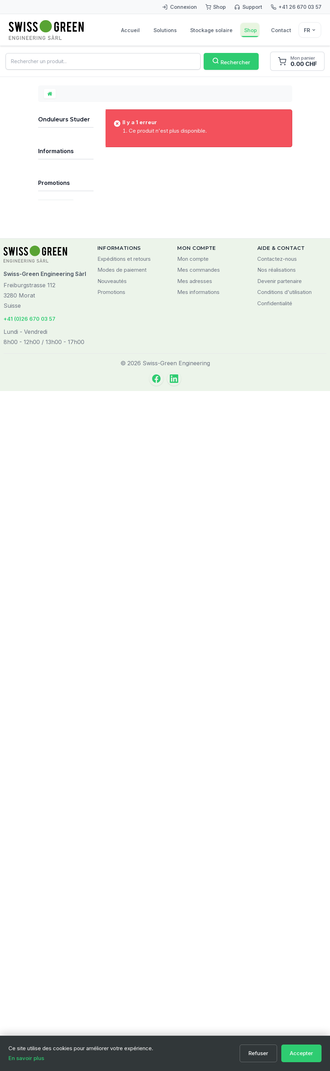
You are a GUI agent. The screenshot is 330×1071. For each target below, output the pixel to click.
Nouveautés (112, 961)
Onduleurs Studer (56, 379)
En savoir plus (26, 1058)
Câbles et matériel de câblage (55, 444)
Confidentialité (274, 983)
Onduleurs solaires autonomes (55, 289)
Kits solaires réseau (56, 169)
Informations (56, 656)
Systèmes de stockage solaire (57, 194)
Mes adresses (194, 961)
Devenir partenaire (279, 961)
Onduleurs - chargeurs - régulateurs (62, 356)
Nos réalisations (276, 950)
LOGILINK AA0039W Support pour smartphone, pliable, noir (65, 821)
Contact (281, 30)
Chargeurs (54, 467)
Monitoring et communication (59, 485)
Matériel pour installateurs (57, 528)
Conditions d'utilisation (284, 972)
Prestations (55, 634)
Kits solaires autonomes (56, 147)
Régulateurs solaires (56, 242)
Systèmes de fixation (57, 419)
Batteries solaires (52, 264)
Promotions (54, 750)
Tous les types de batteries (59, 572)
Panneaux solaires (54, 220)
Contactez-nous (277, 938)
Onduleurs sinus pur (60, 313)
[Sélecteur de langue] (310, 30)
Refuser (258, 1053)
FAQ (49, 675)
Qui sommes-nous (66, 688)
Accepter (301, 1053)
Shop (250, 30)
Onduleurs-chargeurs (62, 333)
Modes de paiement (121, 950)
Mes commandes (198, 950)
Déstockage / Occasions (58, 616)
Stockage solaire (211, 30)
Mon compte (193, 938)
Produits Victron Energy (60, 550)
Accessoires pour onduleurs (63, 398)
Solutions (165, 30)
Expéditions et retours (124, 938)
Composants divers (56, 506)
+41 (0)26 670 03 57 (29, 998)
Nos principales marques (60, 594)
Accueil (130, 30)
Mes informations (198, 972)
